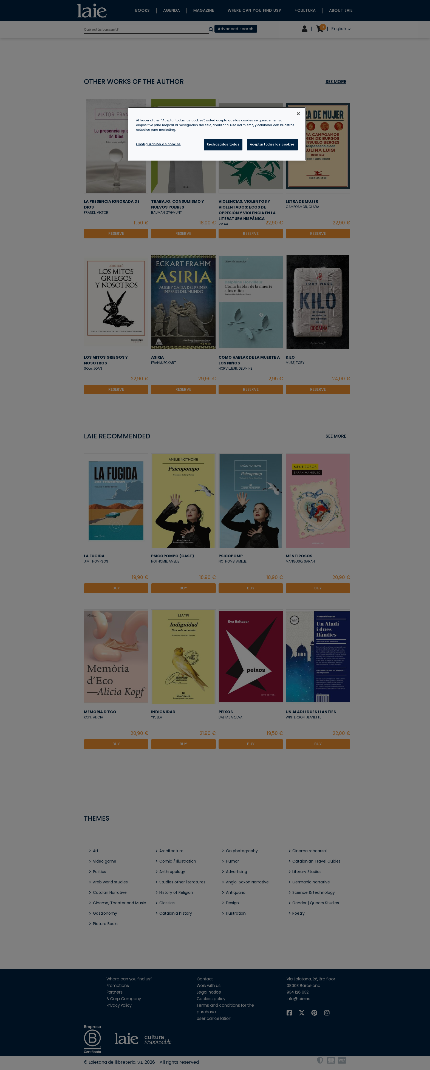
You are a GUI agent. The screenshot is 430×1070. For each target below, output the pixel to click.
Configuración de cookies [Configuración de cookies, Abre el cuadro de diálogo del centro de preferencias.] (158, 144)
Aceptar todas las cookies (272, 144)
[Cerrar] (298, 114)
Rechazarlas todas (223, 144)
